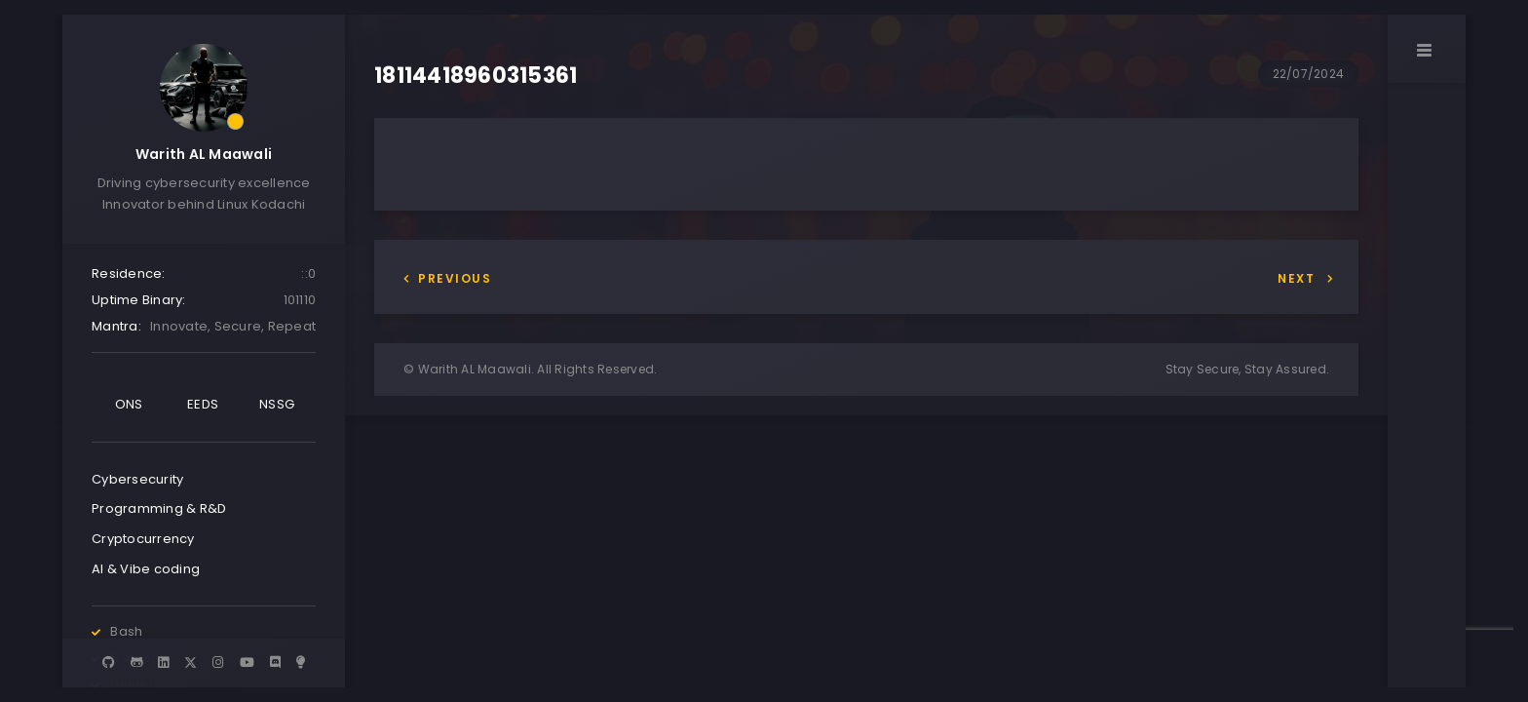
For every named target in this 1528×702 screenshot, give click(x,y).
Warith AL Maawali (203, 154)
